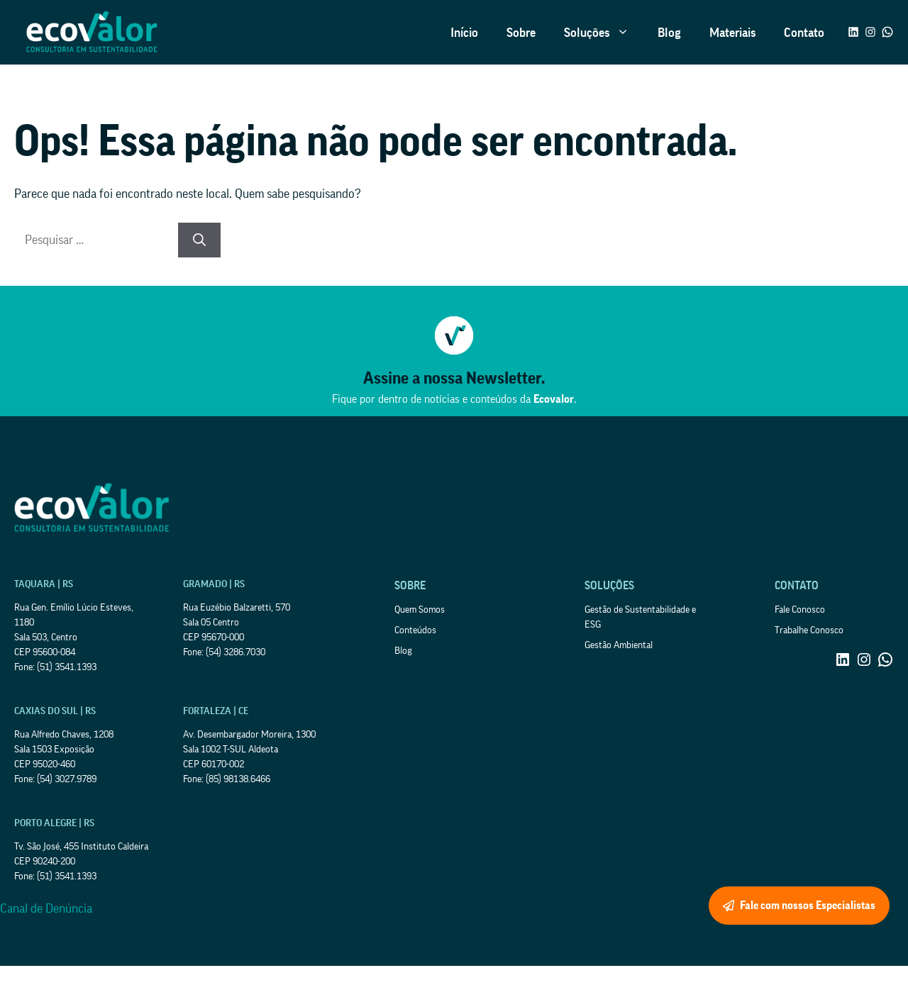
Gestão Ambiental (619, 645)
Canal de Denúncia (46, 908)
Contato (804, 32)
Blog (669, 32)
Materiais (732, 32)
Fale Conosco (800, 610)
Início (464, 32)
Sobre (521, 32)
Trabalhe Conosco (809, 630)
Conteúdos (415, 630)
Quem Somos (419, 610)
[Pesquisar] (199, 240)
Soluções (603, 32)
